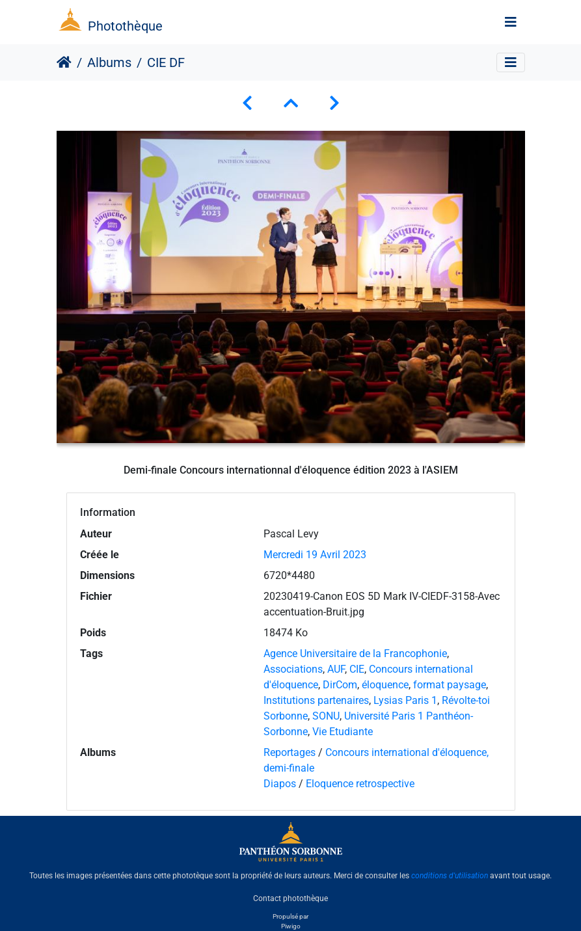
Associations (293, 669)
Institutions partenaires (316, 700)
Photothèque (125, 26)
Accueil (64, 62)
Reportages (289, 752)
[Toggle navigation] (510, 22)
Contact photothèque (290, 897)
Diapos (281, 783)
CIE (356, 669)
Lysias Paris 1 (405, 700)
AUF (336, 669)
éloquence (385, 685)
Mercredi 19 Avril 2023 (314, 554)
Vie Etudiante (342, 731)
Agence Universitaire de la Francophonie (355, 653)
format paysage (449, 685)
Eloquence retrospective (360, 783)
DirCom (340, 685)
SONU (326, 716)
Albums (109, 62)
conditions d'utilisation (449, 875)
